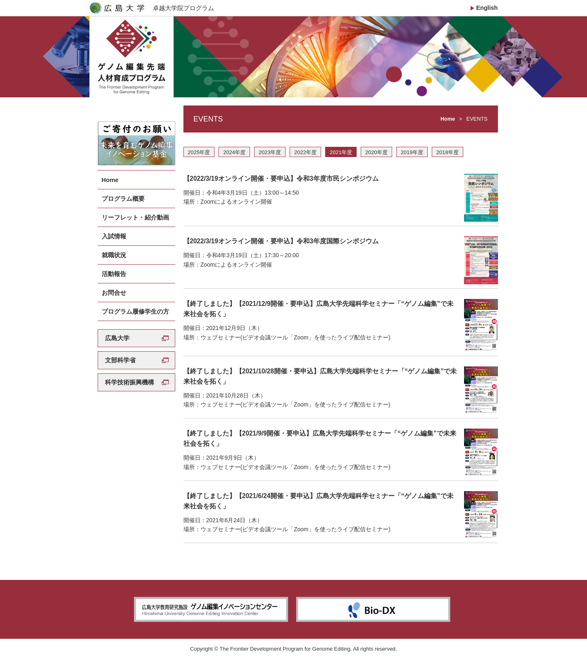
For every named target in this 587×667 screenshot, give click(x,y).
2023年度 (270, 160)
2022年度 (305, 160)
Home (447, 127)
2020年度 (376, 160)
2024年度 (234, 160)
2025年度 (199, 160)
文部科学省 (120, 351)
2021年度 (341, 160)
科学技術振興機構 (129, 373)
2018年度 (447, 160)
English (486, 7)
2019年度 (412, 160)
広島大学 (117, 329)
